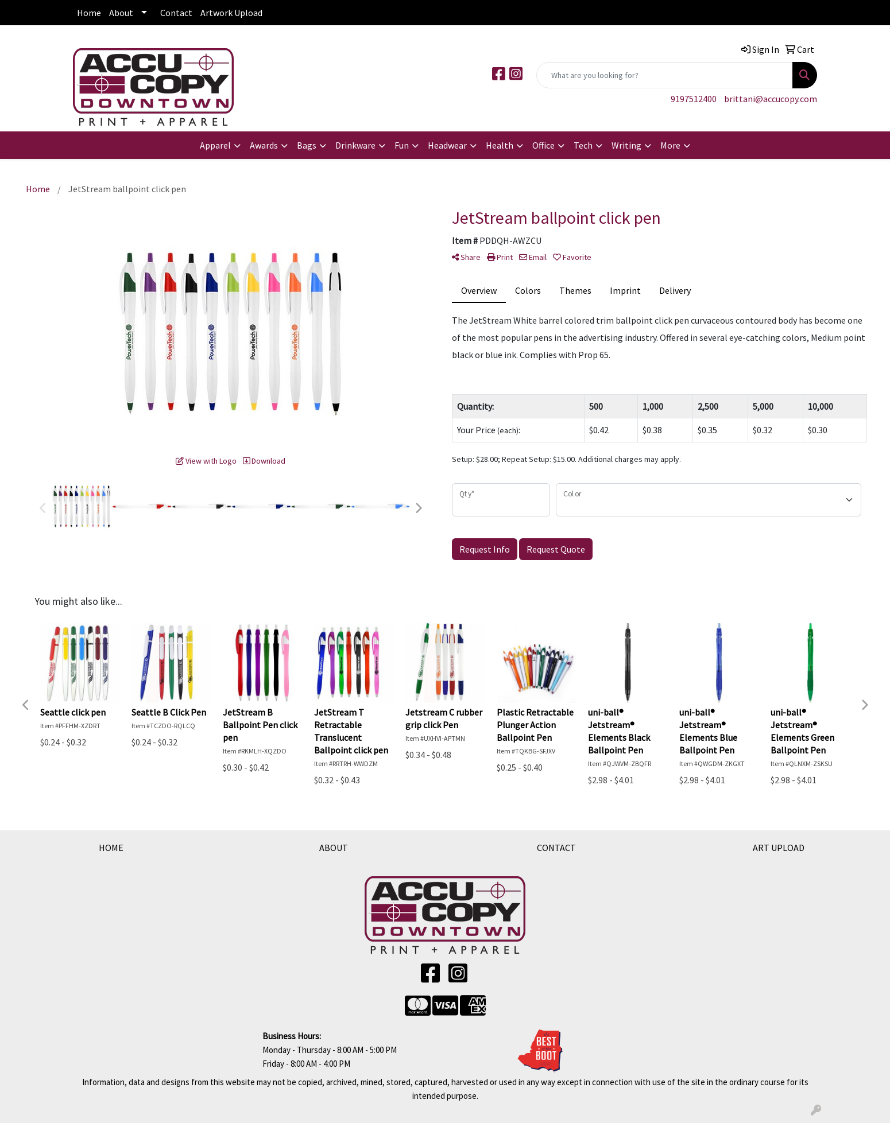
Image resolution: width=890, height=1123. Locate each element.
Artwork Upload (231, 12)
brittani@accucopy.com (770, 98)
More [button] (670, 145)
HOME (111, 847)
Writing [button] (626, 145)
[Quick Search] (664, 75)
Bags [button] (306, 145)
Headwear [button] (447, 145)
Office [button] (543, 145)
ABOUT (333, 847)
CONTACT (556, 847)
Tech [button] (583, 145)
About (121, 12)
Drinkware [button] (355, 145)
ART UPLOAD (778, 847)
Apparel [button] (215, 145)
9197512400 (694, 98)
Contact (176, 12)
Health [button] (499, 145)
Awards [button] (264, 145)
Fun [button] (401, 145)
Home (89, 12)
